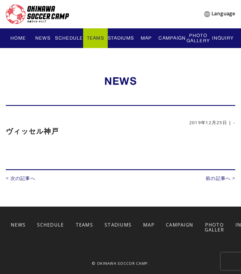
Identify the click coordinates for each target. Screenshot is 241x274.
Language (223, 13)
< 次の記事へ (20, 178)
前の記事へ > (220, 178)
